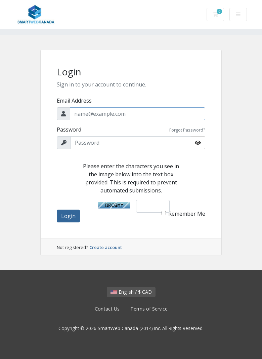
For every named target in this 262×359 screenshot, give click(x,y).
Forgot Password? (187, 130)
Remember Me (186, 213)
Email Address (74, 100)
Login (68, 216)
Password (69, 129)
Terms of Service (149, 309)
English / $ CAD (131, 292)
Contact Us (107, 309)
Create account (105, 247)
